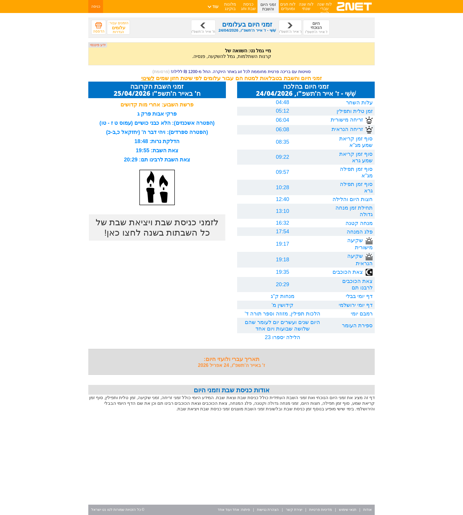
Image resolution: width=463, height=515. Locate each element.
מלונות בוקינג (230, 6)
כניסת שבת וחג (248, 6)
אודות (367, 510)
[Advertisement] (231, 458)
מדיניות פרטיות (320, 510)
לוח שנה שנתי (306, 6)
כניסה (95, 6)
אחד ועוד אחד (228, 510)
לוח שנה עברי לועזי (324, 8)
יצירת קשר (294, 510)
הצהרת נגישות (268, 510)
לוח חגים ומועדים (288, 6)
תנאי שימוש (347, 510)
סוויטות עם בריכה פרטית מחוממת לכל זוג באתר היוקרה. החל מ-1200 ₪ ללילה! (231, 71)
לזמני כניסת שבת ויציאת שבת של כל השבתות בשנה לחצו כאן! (157, 227)
